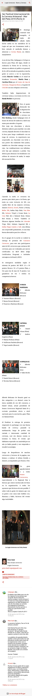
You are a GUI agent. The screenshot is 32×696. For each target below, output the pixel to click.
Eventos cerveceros (8, 574)
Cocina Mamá (16, 52)
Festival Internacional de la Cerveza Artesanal (13, 577)
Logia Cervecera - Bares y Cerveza (15, 3)
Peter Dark (11, 620)
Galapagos (11, 592)
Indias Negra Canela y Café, (12, 227)
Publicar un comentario (10, 685)
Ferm (12, 79)
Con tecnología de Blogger (16, 693)
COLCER (5, 87)
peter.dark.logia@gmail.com (12, 568)
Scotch (16, 207)
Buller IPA (5, 210)
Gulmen (8, 213)
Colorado (27, 221)
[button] (3, 24)
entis (15, 79)
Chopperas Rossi (15, 85)
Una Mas (27, 210)
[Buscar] (30, 3)
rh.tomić (10, 663)
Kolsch (10, 207)
